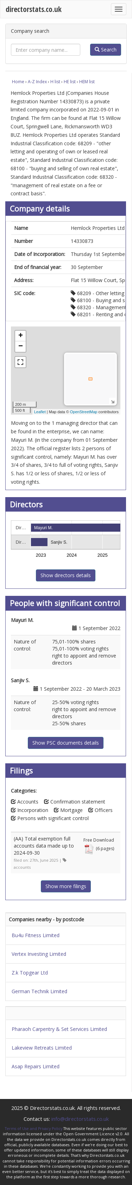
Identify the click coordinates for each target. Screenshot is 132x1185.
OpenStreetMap (84, 412)
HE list (70, 82)
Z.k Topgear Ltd (30, 972)
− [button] (20, 346)
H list (55, 82)
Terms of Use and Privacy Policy (33, 1128)
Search (106, 49)
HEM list (87, 82)
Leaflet (40, 412)
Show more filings (65, 886)
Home (18, 82)
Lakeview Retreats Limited (42, 1047)
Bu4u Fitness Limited (35, 935)
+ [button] (20, 336)
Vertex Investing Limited (39, 954)
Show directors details (65, 575)
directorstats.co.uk (34, 9)
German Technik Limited (39, 991)
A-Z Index (37, 82)
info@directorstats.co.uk (80, 1118)
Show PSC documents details (65, 742)
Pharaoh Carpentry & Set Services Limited (59, 1029)
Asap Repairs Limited (35, 1066)
